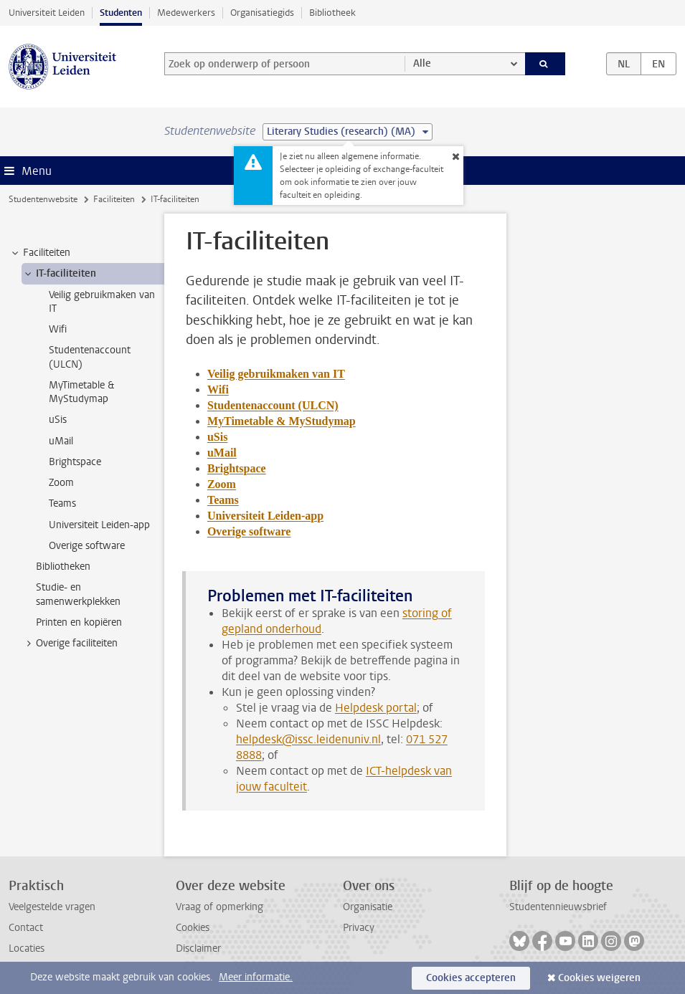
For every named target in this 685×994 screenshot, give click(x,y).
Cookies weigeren (599, 978)
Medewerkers (186, 12)
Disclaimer (198, 948)
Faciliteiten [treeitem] (39, 253)
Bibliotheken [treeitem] (63, 566)
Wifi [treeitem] (58, 329)
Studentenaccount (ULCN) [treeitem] (90, 357)
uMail (222, 452)
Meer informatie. (256, 977)
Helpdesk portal (376, 707)
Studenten (121, 12)
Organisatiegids (262, 12)
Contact (26, 928)
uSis (217, 437)
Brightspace (236, 468)
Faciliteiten (114, 199)
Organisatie (367, 907)
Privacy (358, 928)
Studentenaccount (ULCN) (273, 405)
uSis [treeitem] (58, 419)
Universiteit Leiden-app (265, 516)
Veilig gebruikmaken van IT (276, 374)
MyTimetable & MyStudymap (281, 421)
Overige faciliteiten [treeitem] (70, 643)
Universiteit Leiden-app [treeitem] (99, 525)
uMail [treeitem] (61, 441)
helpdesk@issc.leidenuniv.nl (308, 739)
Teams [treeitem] (62, 503)
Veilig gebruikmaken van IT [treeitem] (102, 301)
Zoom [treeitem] (61, 482)
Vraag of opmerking (219, 907)
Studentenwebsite (43, 199)
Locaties (26, 948)
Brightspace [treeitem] (75, 462)
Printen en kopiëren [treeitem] (79, 622)
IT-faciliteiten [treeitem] (59, 274)
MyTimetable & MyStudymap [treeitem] (81, 392)
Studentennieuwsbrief (558, 907)
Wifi (218, 389)
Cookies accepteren (471, 978)
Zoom (221, 484)
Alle (422, 63)
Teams (223, 500)
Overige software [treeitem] (87, 546)
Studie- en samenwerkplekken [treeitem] (78, 594)
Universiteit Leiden (47, 12)
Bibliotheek (332, 12)
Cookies (192, 928)
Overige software (249, 531)
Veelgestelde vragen (52, 907)
